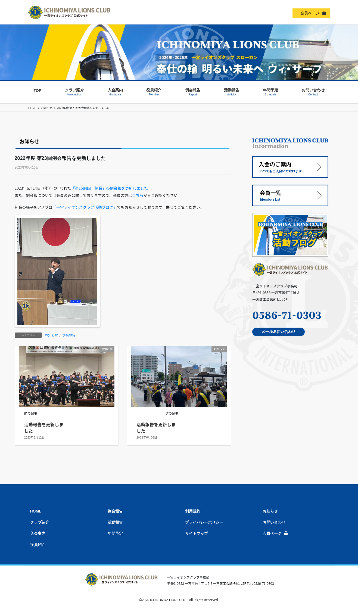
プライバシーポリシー (204, 522)
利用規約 (192, 511)
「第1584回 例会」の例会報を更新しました (109, 188)
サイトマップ (196, 533)
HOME (36, 511)
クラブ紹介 (39, 522)
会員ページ (309, 13)
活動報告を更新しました (43, 427)
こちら (137, 195)
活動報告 (115, 522)
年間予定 (115, 533)
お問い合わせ (274, 522)
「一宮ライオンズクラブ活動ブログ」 (84, 207)
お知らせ (51, 335)
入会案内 (37, 533)
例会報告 (68, 335)
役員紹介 (37, 544)
